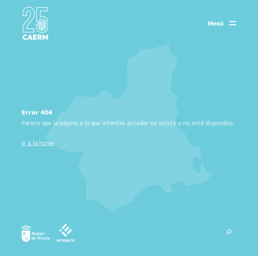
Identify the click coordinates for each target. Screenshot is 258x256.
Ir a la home (38, 143)
